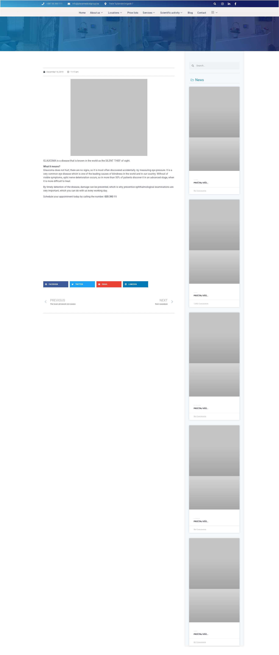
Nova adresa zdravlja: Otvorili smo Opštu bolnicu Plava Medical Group (197, 518)
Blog (190, 12)
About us (96, 12)
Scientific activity (171, 12)
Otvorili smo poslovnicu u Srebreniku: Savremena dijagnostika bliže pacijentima (197, 405)
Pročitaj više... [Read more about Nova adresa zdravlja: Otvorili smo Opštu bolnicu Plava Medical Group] (201, 521)
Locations (115, 12)
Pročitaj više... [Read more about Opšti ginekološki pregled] (201, 296)
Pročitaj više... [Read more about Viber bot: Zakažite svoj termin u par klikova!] (201, 634)
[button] (215, 3)
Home (82, 12)
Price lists (132, 12)
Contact (201, 12)
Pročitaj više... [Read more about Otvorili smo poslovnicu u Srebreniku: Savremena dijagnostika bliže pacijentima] (201, 408)
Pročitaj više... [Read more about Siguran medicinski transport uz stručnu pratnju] (201, 183)
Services (149, 12)
